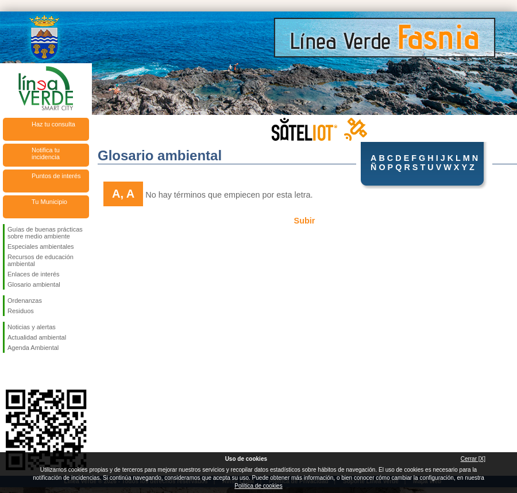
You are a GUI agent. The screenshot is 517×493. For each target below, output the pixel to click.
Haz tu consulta (53, 124)
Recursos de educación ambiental (40, 260)
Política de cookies (258, 486)
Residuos (20, 310)
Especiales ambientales (40, 246)
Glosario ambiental (33, 284)
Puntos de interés (56, 175)
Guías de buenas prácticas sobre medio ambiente (45, 233)
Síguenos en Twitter (29, 371)
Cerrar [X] (473, 459)
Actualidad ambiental (36, 337)
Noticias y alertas (31, 326)
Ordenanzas (24, 300)
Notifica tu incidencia (46, 153)
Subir (304, 220)
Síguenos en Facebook (10, 371)
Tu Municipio (49, 201)
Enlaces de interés (33, 274)
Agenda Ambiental (33, 347)
